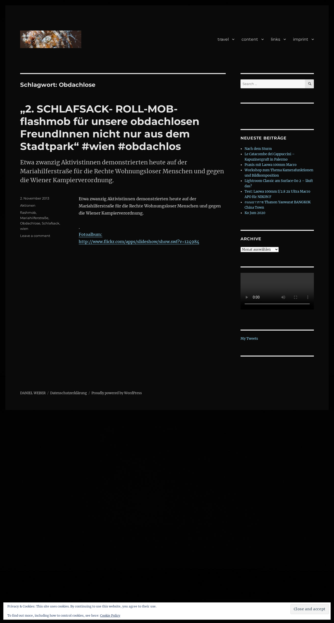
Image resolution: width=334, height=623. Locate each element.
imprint (300, 39)
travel (223, 39)
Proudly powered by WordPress (116, 393)
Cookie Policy (110, 615)
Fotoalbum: (90, 234)
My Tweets (249, 338)
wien (24, 228)
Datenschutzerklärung (68, 393)
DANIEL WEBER (33, 393)
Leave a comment (35, 236)
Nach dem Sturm (258, 149)
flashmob (28, 212)
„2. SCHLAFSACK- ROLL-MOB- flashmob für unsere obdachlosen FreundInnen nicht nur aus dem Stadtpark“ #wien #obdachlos (109, 127)
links (275, 39)
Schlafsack (50, 223)
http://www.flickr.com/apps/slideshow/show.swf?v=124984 (139, 241)
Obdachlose (30, 223)
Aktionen (27, 205)
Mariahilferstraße (34, 218)
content (250, 39)
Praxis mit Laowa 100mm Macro (271, 165)
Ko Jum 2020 (255, 213)
